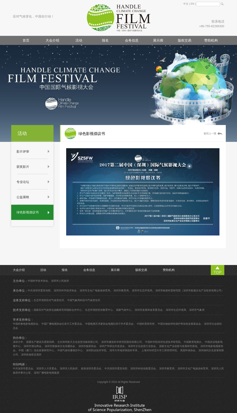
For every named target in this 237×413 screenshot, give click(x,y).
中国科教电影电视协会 (25, 323)
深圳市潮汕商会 (32, 346)
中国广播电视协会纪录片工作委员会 (61, 323)
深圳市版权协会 (87, 346)
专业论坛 (22, 182)
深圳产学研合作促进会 (112, 346)
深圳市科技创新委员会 (143, 368)
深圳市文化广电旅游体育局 (95, 290)
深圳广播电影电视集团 (46, 372)
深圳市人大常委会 (46, 368)
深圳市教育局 (121, 290)
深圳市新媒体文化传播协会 (60, 346)
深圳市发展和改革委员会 (149, 309)
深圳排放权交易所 (31, 354)
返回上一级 (210, 133)
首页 (26, 40)
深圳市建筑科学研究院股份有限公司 (121, 341)
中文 (185, 3)
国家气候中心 (123, 309)
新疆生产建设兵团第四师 (40, 341)
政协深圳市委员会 (91, 368)
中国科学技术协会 (38, 280)
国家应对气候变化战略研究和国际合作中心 (58, 309)
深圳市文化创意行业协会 (142, 346)
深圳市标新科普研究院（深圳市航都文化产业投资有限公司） (189, 290)
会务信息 (131, 40)
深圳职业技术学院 (96, 350)
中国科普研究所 (146, 323)
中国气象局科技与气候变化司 (83, 300)
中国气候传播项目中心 (70, 350)
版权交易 (184, 40)
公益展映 (22, 197)
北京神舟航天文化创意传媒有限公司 (77, 341)
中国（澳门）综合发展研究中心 (36, 350)
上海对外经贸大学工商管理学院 (159, 350)
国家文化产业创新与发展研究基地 (178, 346)
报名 (105, 40)
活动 (78, 40)
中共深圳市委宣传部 (39, 290)
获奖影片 (22, 166)
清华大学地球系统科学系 (124, 350)
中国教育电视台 (192, 341)
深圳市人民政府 (60, 280)
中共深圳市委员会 (23, 368)
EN (192, 3)
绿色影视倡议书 (27, 212)
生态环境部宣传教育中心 (99, 309)
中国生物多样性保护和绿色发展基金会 (179, 323)
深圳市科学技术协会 (65, 290)
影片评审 (22, 151)
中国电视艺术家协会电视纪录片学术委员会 (109, 323)
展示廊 (158, 40)
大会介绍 (52, 40)
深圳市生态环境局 (142, 290)
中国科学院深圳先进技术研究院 (163, 341)
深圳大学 (18, 341)
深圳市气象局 (196, 309)
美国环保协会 (187, 350)
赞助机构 (211, 40)
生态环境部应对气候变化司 (49, 300)
